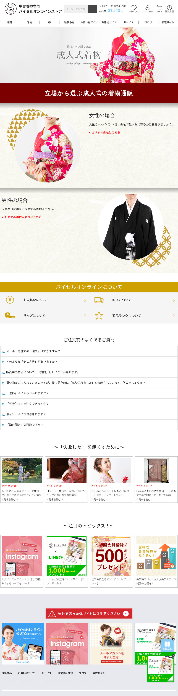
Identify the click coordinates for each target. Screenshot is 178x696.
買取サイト (168, 22)
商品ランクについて (126, 316)
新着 (9, 22)
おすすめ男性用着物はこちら (23, 217)
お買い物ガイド (89, 22)
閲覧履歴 (169, 9)
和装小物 (69, 22)
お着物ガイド (108, 22)
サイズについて (34, 316)
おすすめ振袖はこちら (106, 132)
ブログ (148, 22)
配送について (121, 300)
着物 (29, 22)
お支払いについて (36, 300)
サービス (129, 22)
